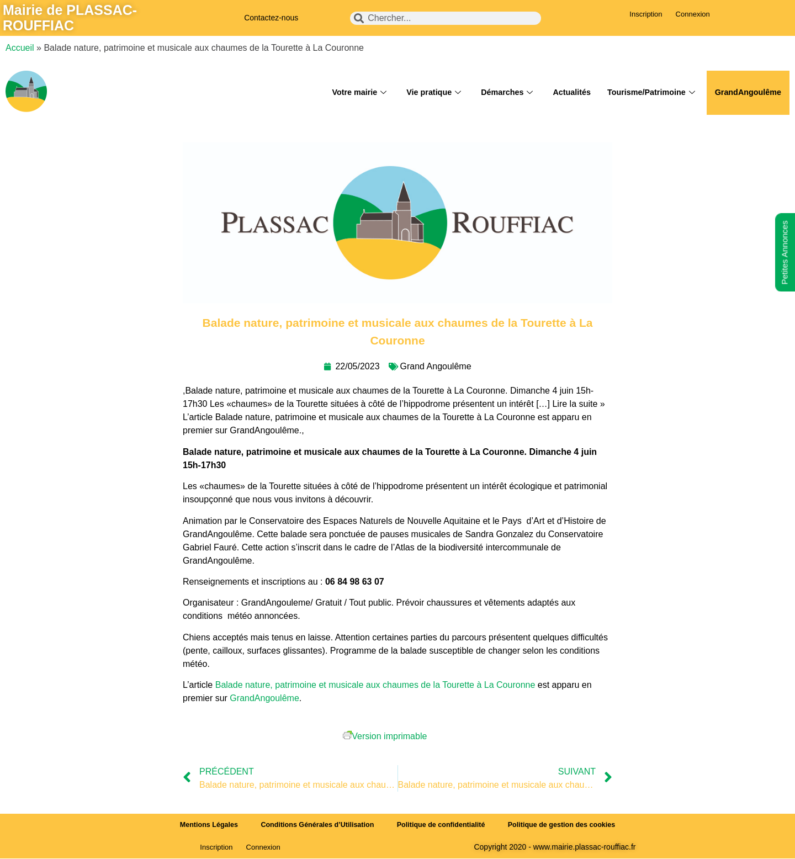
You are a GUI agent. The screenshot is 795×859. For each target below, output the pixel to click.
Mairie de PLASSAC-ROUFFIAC (70, 17)
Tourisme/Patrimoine (646, 93)
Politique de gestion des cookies (568, 825)
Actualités (564, 92)
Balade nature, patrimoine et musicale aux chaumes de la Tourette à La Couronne (375, 685)
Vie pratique (422, 93)
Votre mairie (345, 93)
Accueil (20, 47)
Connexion (693, 14)
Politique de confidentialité (442, 825)
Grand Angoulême (435, 366)
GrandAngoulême (746, 92)
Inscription (645, 14)
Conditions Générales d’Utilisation (314, 825)
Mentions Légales (201, 825)
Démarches (497, 93)
